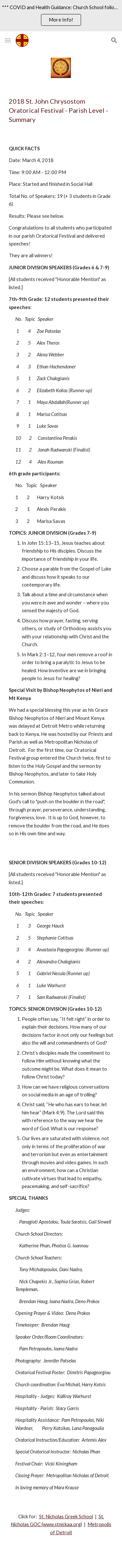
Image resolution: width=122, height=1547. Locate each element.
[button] (8, 40)
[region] (61, 15)
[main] (61, 110)
